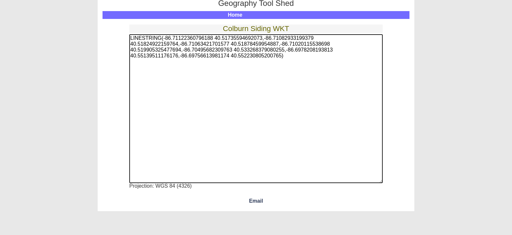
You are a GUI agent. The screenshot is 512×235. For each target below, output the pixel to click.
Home (235, 15)
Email (256, 201)
